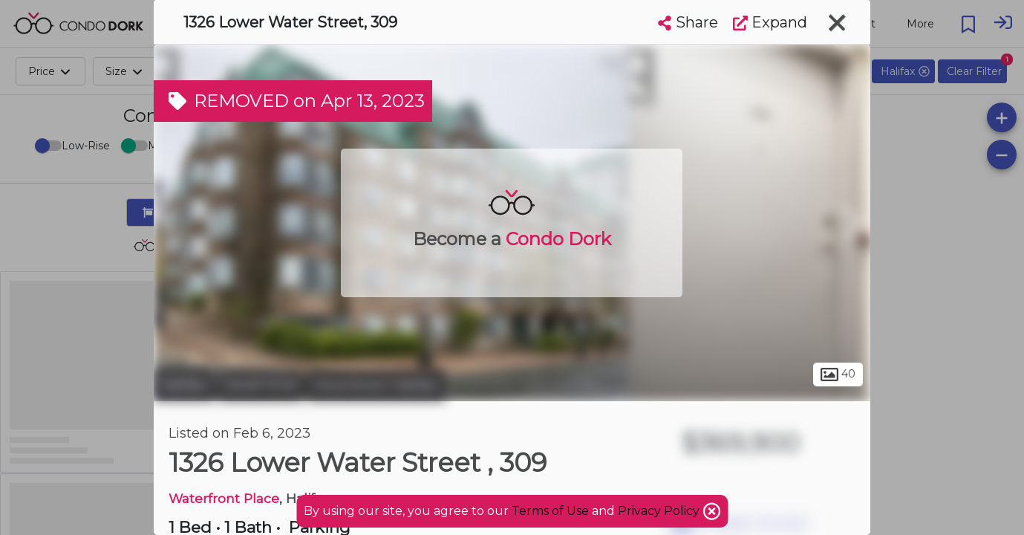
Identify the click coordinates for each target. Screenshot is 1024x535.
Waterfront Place (224, 498)
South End (261, 385)
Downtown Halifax (376, 385)
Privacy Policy (660, 511)
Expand (770, 22)
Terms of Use (550, 511)
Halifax (184, 385)
